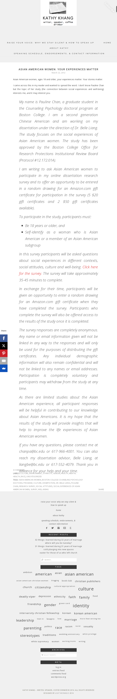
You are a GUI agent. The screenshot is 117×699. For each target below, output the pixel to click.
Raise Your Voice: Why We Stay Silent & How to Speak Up (50, 43)
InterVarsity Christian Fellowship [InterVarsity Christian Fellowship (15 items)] (39, 612)
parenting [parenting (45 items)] (33, 627)
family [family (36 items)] (84, 597)
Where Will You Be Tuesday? (58, 543)
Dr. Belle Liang (63, 483)
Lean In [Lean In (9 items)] (40, 619)
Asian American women (30, 480)
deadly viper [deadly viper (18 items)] (27, 596)
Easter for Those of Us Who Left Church (58, 552)
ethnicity (47, 473)
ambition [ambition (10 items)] (27, 572)
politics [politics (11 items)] (48, 626)
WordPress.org (58, 677)
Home (107, 43)
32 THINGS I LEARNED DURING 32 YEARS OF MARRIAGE (58, 540)
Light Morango (62, 693)
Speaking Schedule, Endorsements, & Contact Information (59, 53)
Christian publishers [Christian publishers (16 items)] (87, 581)
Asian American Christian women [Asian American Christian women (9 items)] (32, 580)
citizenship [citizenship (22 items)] (43, 587)
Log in (58, 667)
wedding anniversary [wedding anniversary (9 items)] (69, 634)
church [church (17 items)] (27, 587)
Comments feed (58, 673)
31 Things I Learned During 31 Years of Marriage (58, 546)
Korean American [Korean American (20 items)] (85, 613)
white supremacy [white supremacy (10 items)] (40, 641)
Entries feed (59, 670)
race (23, 476)
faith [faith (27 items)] (72, 597)
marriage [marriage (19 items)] (70, 619)
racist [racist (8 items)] (78, 626)
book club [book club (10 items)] (67, 580)
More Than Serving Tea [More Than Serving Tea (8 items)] (90, 619)
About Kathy (59, 48)
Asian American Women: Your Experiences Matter (58, 69)
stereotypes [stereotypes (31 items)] (30, 635)
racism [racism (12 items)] (68, 626)
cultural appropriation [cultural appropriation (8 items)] (64, 586)
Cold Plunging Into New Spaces (59, 549)
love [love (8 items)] (59, 619)
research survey (27, 486)
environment (35, 473)
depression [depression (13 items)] (45, 596)
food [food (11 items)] (95, 596)
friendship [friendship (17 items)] (34, 604)
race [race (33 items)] (58, 627)
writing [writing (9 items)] (82, 641)
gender (56, 473)
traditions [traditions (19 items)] (49, 635)
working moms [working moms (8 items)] (69, 641)
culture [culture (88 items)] (86, 589)
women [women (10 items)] (55, 641)
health (64, 473)
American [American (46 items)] (43, 573)
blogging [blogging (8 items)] (55, 580)
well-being (43, 489)
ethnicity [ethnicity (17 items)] (60, 596)
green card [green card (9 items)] (64, 603)
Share (101, 489)
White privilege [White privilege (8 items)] (90, 634)
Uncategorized (34, 476)
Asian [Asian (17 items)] (58, 573)
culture (24, 473)
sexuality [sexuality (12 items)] (88, 626)
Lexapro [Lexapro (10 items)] (51, 619)
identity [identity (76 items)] (81, 605)
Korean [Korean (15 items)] (66, 612)
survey (34, 489)
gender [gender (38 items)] (50, 604)
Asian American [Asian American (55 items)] (79, 574)
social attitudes (44, 486)
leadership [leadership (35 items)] (25, 620)
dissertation (48, 483)
